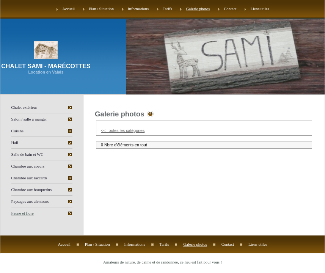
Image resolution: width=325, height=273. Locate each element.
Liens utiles (259, 9)
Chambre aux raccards (29, 178)
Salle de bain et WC (27, 154)
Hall (14, 143)
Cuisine (17, 131)
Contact (230, 9)
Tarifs (167, 9)
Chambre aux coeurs (28, 166)
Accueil (68, 9)
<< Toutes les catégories (122, 130)
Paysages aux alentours (30, 201)
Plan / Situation (101, 9)
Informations (138, 9)
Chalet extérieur (24, 107)
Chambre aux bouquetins (31, 190)
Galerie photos (198, 9)
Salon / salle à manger (29, 119)
